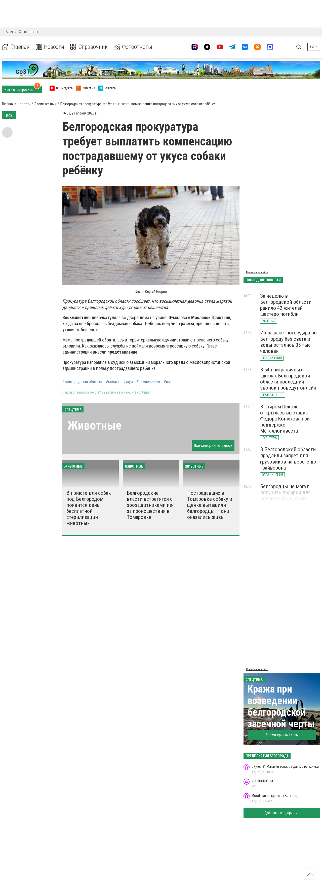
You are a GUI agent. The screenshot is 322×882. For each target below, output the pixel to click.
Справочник (89, 47)
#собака (112, 381)
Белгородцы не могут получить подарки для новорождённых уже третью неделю (285, 495)
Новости (50, 47)
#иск (168, 381)
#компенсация (148, 381)
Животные (94, 425)
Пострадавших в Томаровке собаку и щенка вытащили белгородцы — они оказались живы (209, 505)
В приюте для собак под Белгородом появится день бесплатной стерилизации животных (88, 508)
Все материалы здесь (213, 445)
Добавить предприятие (281, 813)
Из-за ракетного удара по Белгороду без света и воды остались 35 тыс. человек (288, 342)
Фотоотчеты (133, 47)
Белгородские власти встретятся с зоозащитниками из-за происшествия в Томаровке (150, 505)
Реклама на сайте (257, 272)
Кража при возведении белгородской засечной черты (281, 706)
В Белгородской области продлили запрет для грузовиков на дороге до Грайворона (288, 458)
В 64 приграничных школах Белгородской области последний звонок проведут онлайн (288, 379)
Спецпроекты (28, 32)
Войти (313, 46)
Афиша (11, 32)
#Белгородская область (82, 381)
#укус (128, 381)
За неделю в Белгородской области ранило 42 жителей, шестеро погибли (285, 305)
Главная (16, 47)
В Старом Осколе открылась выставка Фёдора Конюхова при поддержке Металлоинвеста (285, 419)
